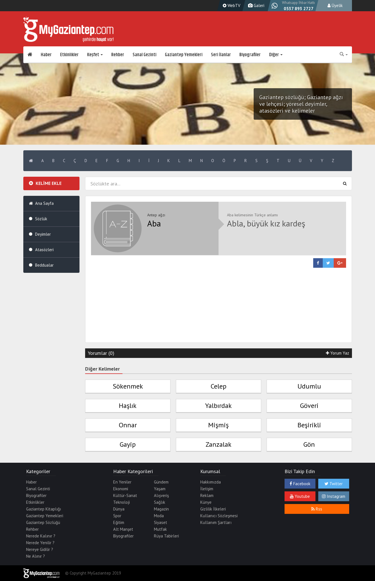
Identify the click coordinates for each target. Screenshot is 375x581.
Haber (46, 54)
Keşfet (95, 54)
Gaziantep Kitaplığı (43, 509)
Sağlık (159, 502)
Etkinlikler (69, 54)
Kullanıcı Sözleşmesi (219, 515)
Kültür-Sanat (125, 495)
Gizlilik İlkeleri (213, 509)
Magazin (161, 509)
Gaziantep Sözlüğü (43, 522)
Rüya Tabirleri (166, 536)
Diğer (276, 54)
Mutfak (160, 529)
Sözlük (41, 218)
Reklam (206, 495)
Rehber (117, 54)
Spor (117, 515)
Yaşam (159, 488)
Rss (316, 509)
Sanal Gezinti (144, 54)
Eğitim (118, 522)
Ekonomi (120, 488)
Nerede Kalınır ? (40, 536)
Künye (206, 502)
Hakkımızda (210, 482)
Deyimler (43, 234)
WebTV (230, 5)
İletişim (206, 488)
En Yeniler (122, 482)
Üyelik (335, 5)
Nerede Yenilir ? (40, 542)
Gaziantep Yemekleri (184, 54)
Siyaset (160, 522)
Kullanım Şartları (215, 522)
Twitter (333, 483)
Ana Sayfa (44, 203)
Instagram (333, 496)
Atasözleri (44, 249)
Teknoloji (121, 502)
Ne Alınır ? (35, 556)
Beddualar (44, 265)
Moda (159, 515)
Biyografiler (250, 54)
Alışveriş (161, 495)
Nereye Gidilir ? (39, 549)
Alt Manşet (123, 529)
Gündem (161, 482)
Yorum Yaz (337, 353)
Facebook (300, 483)
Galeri (255, 5)
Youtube (300, 496)
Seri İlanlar (221, 54)
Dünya (118, 509)
